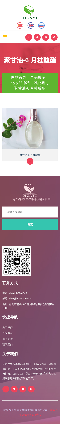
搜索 (30, 224)
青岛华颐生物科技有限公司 (31, 199)
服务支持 (7, 338)
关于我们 (7, 327)
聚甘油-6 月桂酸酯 (30, 155)
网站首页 (18, 77)
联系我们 (7, 344)
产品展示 (37, 77)
